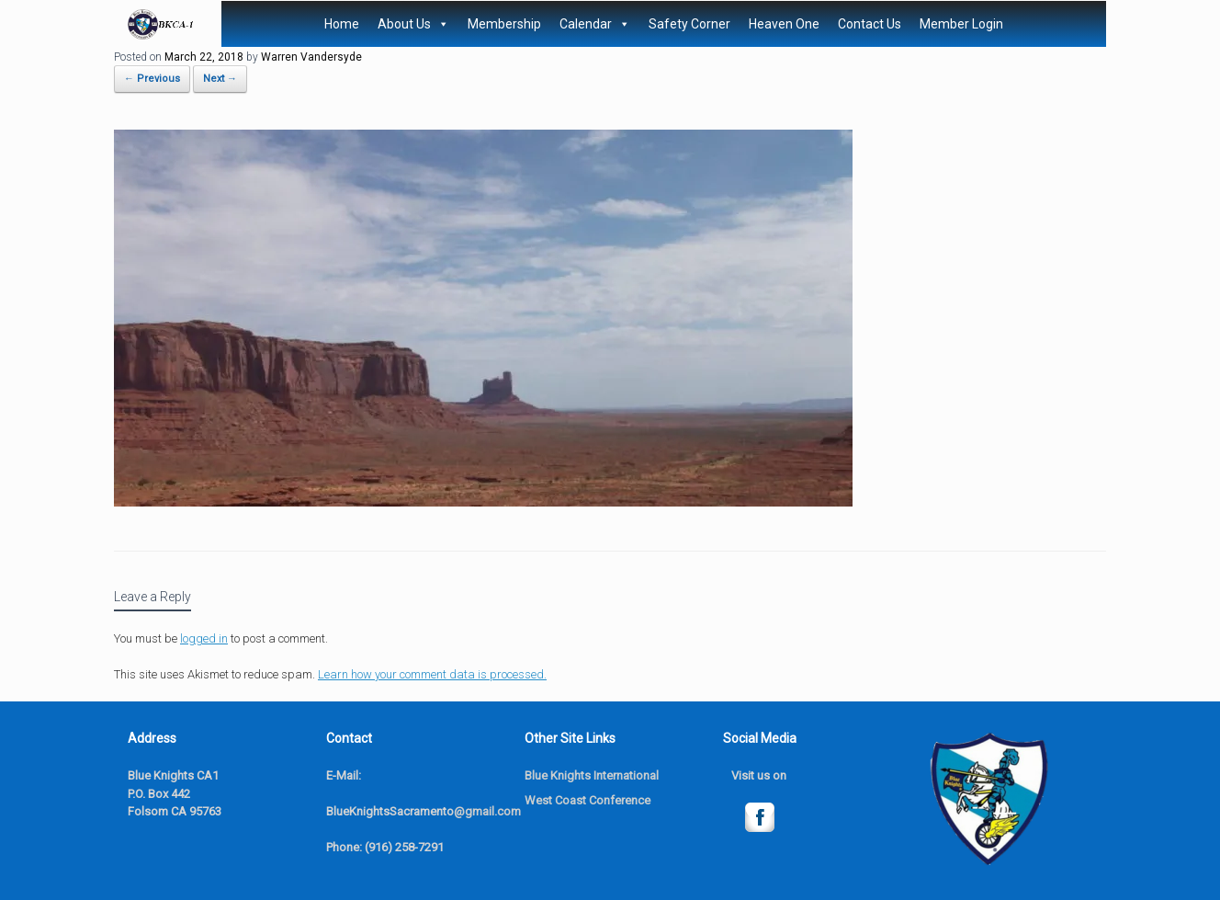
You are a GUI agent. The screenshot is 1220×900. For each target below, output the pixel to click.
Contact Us (869, 24)
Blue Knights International (592, 775)
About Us (413, 24)
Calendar (594, 24)
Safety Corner (689, 24)
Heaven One (784, 24)
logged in (204, 638)
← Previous (152, 79)
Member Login (961, 24)
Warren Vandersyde (311, 57)
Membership (504, 24)
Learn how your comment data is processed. (432, 674)
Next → (220, 79)
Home (341, 24)
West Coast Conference (587, 800)
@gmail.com (487, 811)
